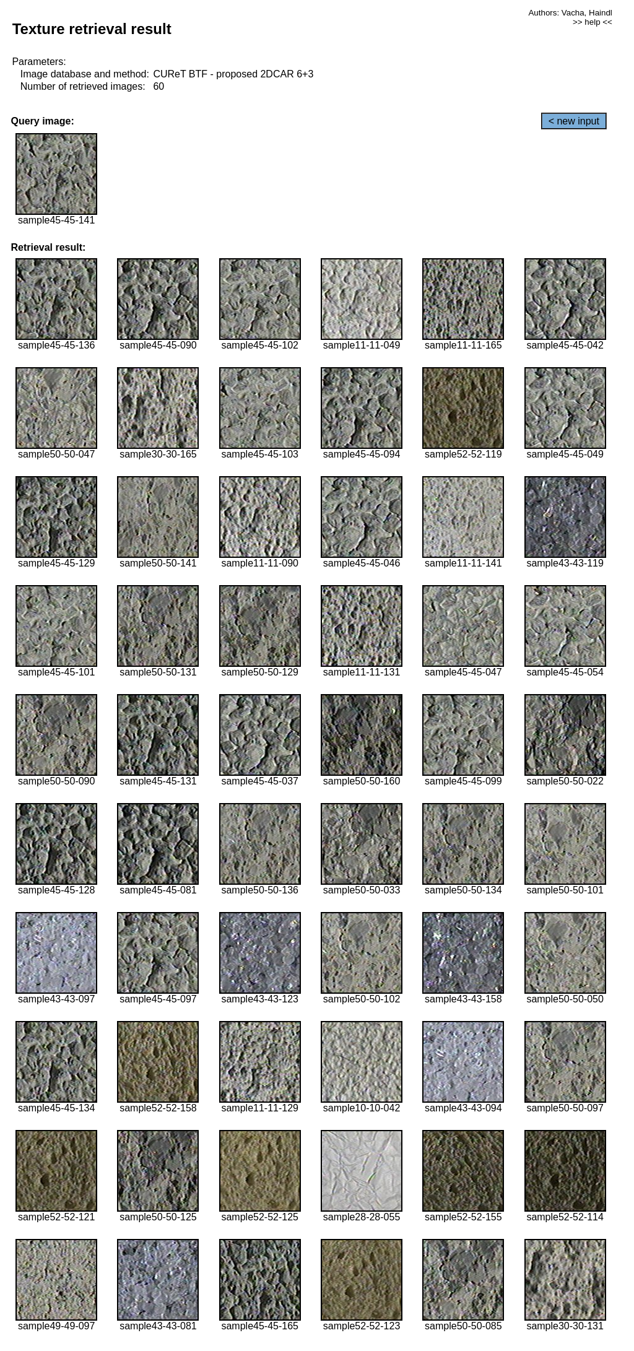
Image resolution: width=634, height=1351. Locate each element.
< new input (574, 121)
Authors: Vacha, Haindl (570, 12)
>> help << (592, 22)
